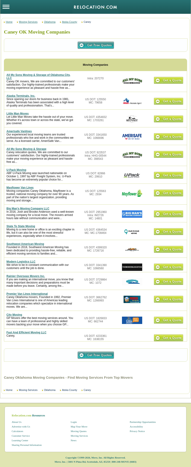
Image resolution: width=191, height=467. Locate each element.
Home (9, 21)
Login (74, 422)
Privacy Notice (137, 431)
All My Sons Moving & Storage (26, 149)
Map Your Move (79, 426)
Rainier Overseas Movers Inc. (25, 276)
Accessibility (136, 426)
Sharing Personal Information (27, 445)
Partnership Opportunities (143, 422)
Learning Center (20, 440)
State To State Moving (20, 226)
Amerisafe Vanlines (19, 131)
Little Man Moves (17, 113)
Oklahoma (49, 21)
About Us (16, 422)
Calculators (17, 431)
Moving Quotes (79, 431)
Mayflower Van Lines (20, 187)
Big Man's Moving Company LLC (27, 208)
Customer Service (21, 435)
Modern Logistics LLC (20, 261)
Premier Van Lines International (27, 293)
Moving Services (28, 21)
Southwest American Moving (25, 244)
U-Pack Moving (16, 170)
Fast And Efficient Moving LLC (26, 332)
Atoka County (69, 21)
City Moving (14, 314)
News (73, 440)
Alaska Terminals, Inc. (20, 95)
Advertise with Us (21, 426)
